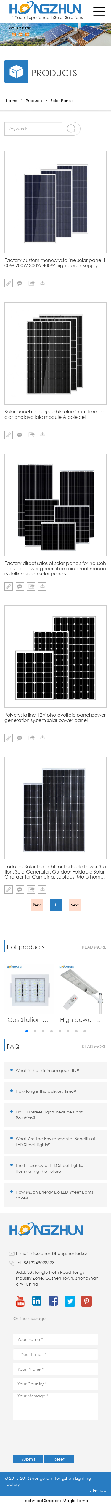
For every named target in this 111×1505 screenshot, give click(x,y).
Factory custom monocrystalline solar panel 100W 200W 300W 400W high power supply (55, 262)
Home (11, 100)
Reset (59, 1459)
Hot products (25, 947)
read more (94, 947)
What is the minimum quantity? (47, 1070)
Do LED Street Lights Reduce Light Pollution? (49, 1115)
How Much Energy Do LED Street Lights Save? (54, 1195)
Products (34, 100)
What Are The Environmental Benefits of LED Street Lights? (55, 1141)
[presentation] (58, 1440)
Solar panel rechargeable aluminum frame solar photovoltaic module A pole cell (54, 414)
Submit (28, 1459)
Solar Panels (62, 100)
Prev (37, 905)
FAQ (13, 1046)
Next (74, 905)
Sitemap (98, 1490)
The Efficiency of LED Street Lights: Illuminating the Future (49, 1168)
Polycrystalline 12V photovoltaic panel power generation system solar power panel (55, 717)
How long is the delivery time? (46, 1091)
